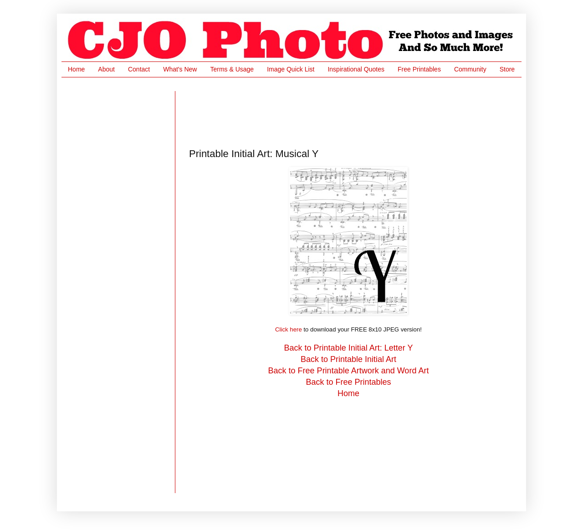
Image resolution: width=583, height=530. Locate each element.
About (106, 69)
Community (470, 69)
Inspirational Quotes (355, 69)
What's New (180, 69)
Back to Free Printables (348, 382)
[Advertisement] (355, 111)
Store (507, 69)
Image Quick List (290, 69)
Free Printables (419, 69)
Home (76, 69)
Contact (139, 69)
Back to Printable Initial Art (348, 359)
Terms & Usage (232, 69)
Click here (288, 329)
